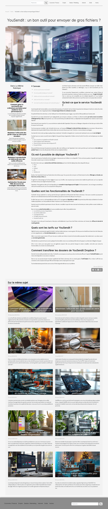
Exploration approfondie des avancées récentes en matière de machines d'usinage (30, 392)
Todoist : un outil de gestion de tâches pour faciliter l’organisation (30, 433)
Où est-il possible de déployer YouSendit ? (43, 93)
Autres (96, 2)
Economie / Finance (54, 2)
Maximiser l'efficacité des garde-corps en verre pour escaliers (16, 134)
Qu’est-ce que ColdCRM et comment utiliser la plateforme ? (77, 392)
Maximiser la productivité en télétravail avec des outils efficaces (17, 159)
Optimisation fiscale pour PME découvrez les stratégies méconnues (17, 183)
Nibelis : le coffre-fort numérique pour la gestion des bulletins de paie (78, 433)
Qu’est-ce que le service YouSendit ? (42, 89)
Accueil (7, 11)
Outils (90, 2)
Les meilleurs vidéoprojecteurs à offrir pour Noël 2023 (77, 474)
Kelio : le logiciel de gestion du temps (30, 473)
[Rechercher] (37, 2)
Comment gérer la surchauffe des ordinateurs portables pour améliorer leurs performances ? (16, 108)
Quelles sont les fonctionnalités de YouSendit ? (44, 96)
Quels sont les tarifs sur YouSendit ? (42, 99)
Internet (84, 2)
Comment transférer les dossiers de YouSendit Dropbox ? (47, 103)
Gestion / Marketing (73, 2)
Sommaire (36, 86)
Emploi (64, 2)
